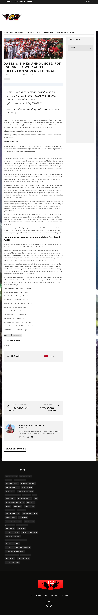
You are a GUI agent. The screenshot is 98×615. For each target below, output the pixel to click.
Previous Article (19, 405)
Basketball (20, 32)
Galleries (8, 2)
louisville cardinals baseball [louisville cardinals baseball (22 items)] (16, 540)
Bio (7, 335)
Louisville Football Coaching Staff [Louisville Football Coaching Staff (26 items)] (18, 547)
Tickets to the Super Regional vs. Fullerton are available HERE (22, 131)
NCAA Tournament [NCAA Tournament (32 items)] (12, 555)
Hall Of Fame (20, 2)
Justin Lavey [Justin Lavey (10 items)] (10, 525)
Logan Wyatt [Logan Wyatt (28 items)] (10, 529)
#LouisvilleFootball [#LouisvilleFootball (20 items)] (13, 495)
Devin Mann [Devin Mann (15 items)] (23, 517)
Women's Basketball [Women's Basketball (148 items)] (12, 562)
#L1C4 (31, 99)
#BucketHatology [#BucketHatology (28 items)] (12, 484)
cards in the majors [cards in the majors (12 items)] (12, 513)
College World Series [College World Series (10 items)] (30, 513)
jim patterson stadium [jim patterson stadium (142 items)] (13, 521)
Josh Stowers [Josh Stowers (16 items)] (29, 521)
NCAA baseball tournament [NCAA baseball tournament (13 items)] (15, 551)
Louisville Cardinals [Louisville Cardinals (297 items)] (13, 536)
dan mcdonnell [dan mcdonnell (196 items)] (11, 517)
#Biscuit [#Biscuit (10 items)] (8, 480)
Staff (29, 2)
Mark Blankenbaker (12, 74)
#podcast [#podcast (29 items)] (26, 495)
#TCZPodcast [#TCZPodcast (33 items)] (10, 499)
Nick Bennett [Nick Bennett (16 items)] (25, 555)
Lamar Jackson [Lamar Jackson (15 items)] (22, 525)
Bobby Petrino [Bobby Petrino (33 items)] (29, 506)
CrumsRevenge (62, 32)
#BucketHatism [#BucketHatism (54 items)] (20, 480)
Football (8, 32)
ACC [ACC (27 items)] (36, 499)
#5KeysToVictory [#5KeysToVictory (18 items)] (11, 476)
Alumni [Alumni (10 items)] (8, 506)
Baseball (31, 32)
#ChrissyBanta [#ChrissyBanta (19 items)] (27, 487)
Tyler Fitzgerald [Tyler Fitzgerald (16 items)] (23, 559)
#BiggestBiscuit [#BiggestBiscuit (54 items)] (25, 476)
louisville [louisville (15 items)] (21, 529)
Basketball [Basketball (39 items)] (17, 506)
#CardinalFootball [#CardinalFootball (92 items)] (12, 487)
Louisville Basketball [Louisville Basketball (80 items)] (29, 532)
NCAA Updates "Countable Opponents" (50, 409)
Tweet (53, 356)
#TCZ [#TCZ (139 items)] (34, 495)
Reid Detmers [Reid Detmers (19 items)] (10, 559)
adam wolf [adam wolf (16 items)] (30, 502)
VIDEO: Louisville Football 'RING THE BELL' (18, 409)
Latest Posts (17, 335)
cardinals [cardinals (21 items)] (21, 510)
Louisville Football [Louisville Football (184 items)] (12, 544)
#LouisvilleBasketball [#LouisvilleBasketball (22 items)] (25, 491)
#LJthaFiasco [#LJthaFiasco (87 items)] (10, 491)
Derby (40, 32)
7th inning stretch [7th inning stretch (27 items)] (24, 499)
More (72, 32)
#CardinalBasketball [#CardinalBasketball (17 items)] (28, 484)
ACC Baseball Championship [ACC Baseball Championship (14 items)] (15, 502)
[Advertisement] (61, 17)
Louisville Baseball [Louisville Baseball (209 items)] (12, 532)
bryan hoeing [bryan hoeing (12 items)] (10, 510)
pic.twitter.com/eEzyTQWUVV (24, 103)
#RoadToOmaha (17, 99)
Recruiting (49, 32)
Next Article (49, 405)
